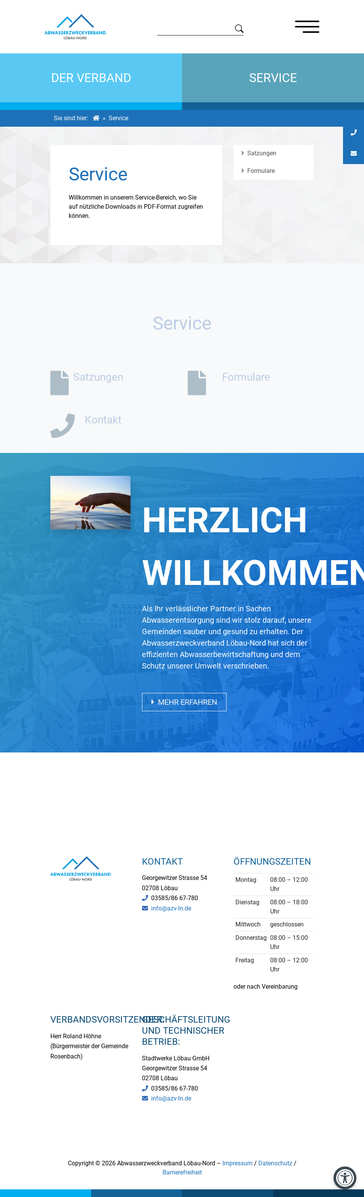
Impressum (237, 1163)
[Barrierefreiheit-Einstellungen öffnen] (344, 1177)
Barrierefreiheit (182, 1172)
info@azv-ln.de (171, 908)
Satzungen (258, 153)
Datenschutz (275, 1163)
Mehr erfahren (184, 702)
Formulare (258, 170)
